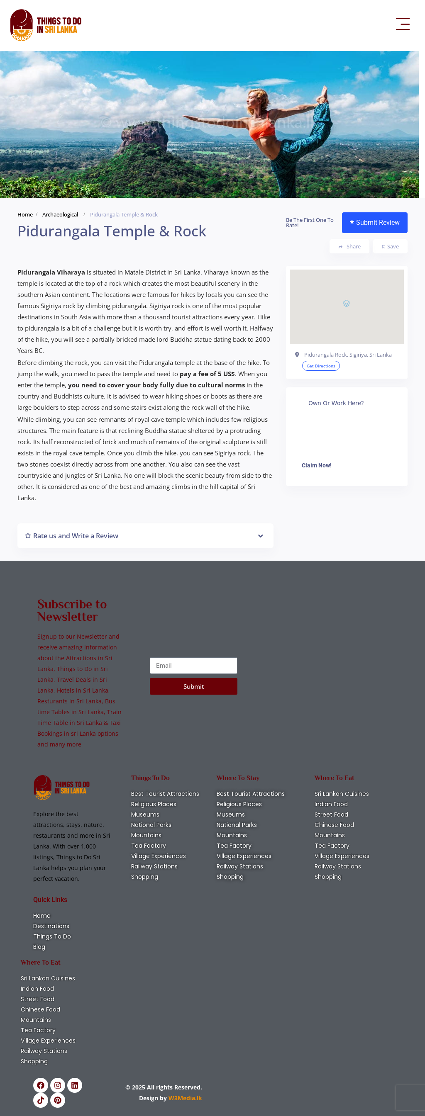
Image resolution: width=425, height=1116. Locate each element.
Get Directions (321, 366)
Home (25, 214)
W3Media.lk (184, 1098)
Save (390, 246)
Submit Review (375, 222)
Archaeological (60, 214)
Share (350, 246)
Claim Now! (317, 465)
